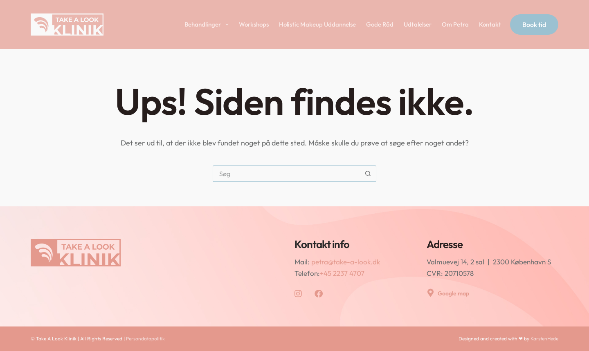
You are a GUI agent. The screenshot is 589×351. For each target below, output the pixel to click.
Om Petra (455, 24)
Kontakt (490, 24)
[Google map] (431, 293)
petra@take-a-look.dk (345, 261)
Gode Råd (379, 24)
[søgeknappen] (368, 173)
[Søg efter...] (286, 173)
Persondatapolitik (145, 338)
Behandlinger (208, 24)
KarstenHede (544, 338)
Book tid (534, 24)
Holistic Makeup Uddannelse (317, 24)
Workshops (254, 24)
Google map (453, 293)
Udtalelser (418, 24)
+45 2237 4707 (342, 273)
